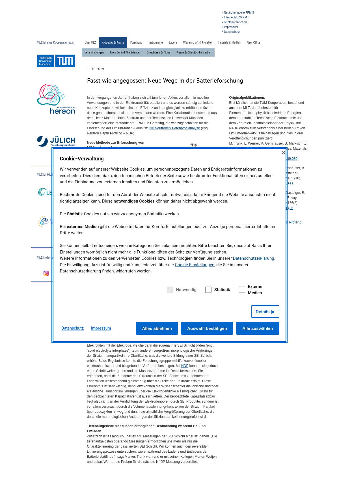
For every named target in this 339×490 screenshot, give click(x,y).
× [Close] (284, 152)
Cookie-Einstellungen (195, 264)
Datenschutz (73, 328)
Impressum (101, 328)
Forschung (136, 42)
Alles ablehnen (157, 328)
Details (262, 311)
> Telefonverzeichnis (234, 22)
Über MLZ (90, 42)
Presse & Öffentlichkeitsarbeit (193, 52)
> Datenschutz (231, 31)
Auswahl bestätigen (207, 328)
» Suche (194, 31)
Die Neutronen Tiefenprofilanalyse (174, 128)
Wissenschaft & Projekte (197, 42)
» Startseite (179, 31)
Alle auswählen (257, 328)
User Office (253, 42)
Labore (173, 42)
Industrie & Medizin (229, 42)
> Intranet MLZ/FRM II (235, 17)
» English (208, 31)
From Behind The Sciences (125, 52)
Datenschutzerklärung (253, 258)
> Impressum (230, 27)
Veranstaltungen (94, 52)
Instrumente (156, 42)
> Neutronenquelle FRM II (238, 12)
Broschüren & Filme (158, 52)
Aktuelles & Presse (113, 42)
